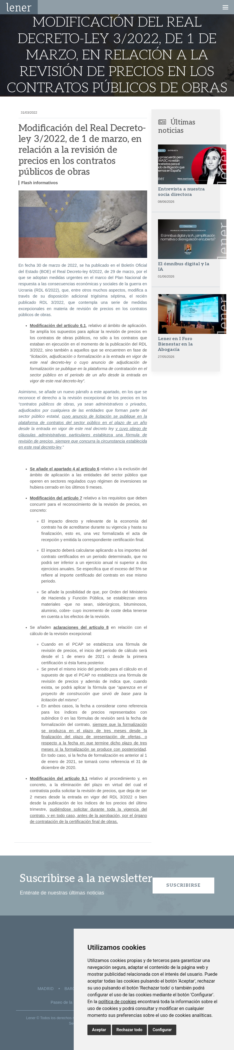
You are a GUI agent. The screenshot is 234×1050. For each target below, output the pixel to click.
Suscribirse (183, 885)
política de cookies (117, 1001)
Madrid (45, 988)
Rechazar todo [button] (130, 1029)
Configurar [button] (162, 1029)
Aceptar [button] (99, 1029)
